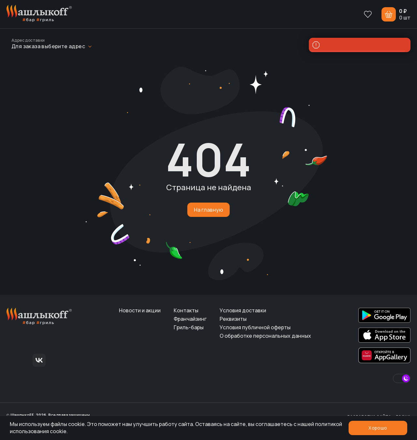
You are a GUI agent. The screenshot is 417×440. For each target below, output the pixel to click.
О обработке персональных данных (265, 335)
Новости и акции (140, 310)
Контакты (186, 310)
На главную (208, 209)
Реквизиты (233, 318)
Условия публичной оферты (255, 327)
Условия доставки (243, 310)
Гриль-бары (189, 327)
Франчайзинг (190, 318)
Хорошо (377, 428)
